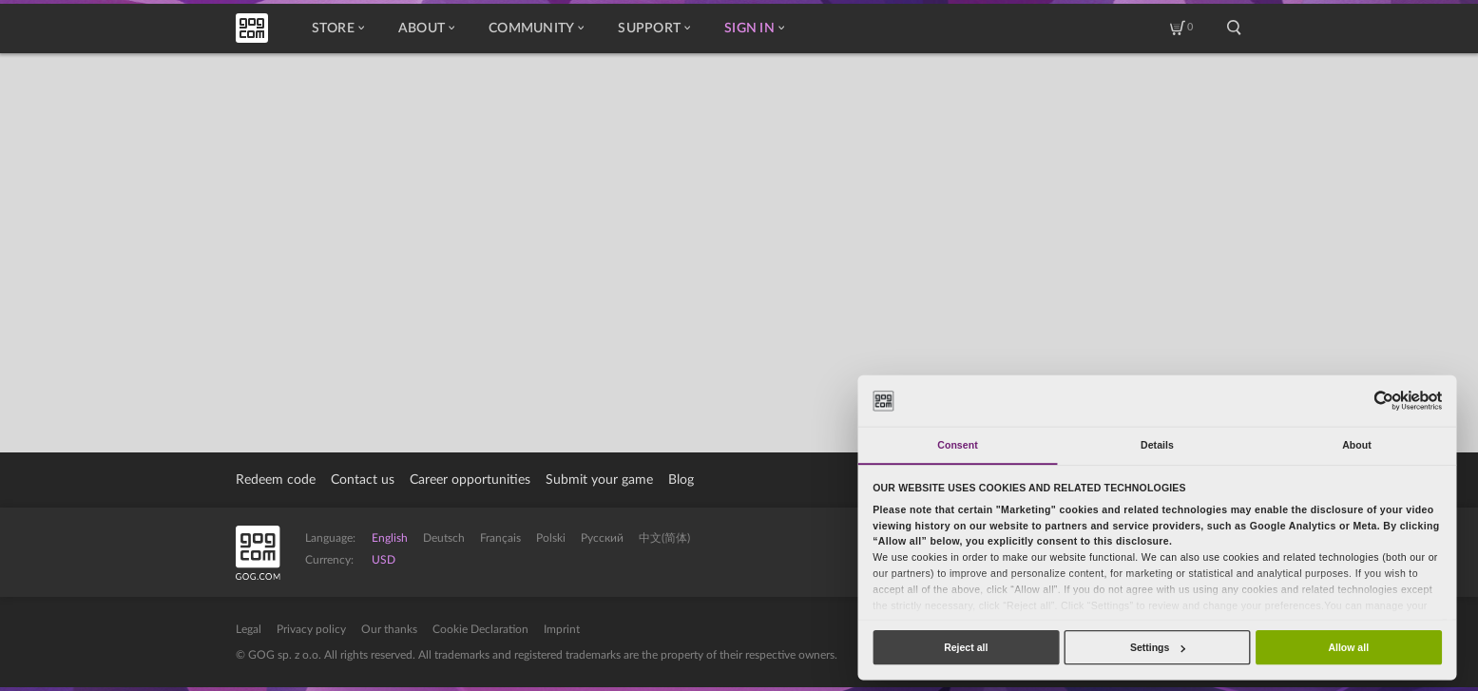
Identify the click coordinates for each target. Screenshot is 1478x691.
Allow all (1348, 647)
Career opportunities (470, 480)
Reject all (966, 647)
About (426, 28)
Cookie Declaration (480, 629)
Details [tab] (1157, 445)
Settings (1157, 647)
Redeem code (276, 480)
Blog (681, 480)
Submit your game (599, 480)
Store (338, 28)
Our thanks (389, 629)
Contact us (362, 480)
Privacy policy (311, 629)
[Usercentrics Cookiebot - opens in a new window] (1383, 401)
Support (654, 28)
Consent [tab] (957, 445)
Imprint (562, 629)
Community (536, 28)
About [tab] (1357, 445)
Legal (248, 629)
